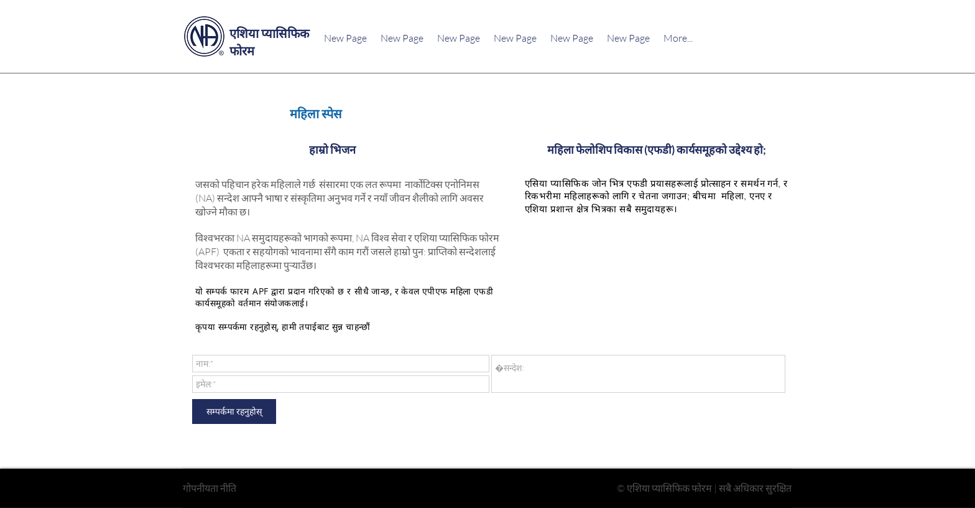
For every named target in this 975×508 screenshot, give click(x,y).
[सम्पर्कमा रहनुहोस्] (234, 411)
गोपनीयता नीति (209, 488)
